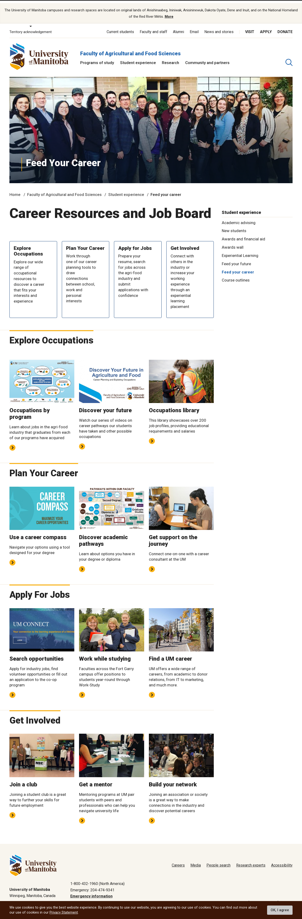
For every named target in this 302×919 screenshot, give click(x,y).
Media (195, 861)
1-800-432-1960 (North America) (97, 879)
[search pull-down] (289, 58)
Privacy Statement (64, 912)
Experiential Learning (240, 251)
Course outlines (236, 276)
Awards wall (232, 243)
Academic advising (239, 218)
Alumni (178, 28)
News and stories (219, 28)
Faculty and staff (153, 28)
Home (15, 190)
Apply (266, 28)
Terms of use (245, 898)
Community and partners (207, 58)
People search (218, 861)
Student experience (138, 58)
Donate (285, 28)
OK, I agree (280, 910)
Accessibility (282, 861)
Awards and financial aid (243, 235)
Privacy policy (217, 898)
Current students (120, 28)
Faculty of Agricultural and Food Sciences (130, 49)
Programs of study (97, 58)
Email (194, 28)
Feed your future (236, 259)
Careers (178, 861)
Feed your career (238, 267)
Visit (249, 28)
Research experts (250, 861)
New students (234, 226)
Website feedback (277, 898)
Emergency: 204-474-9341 (92, 886)
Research (170, 58)
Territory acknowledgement (30, 28)
